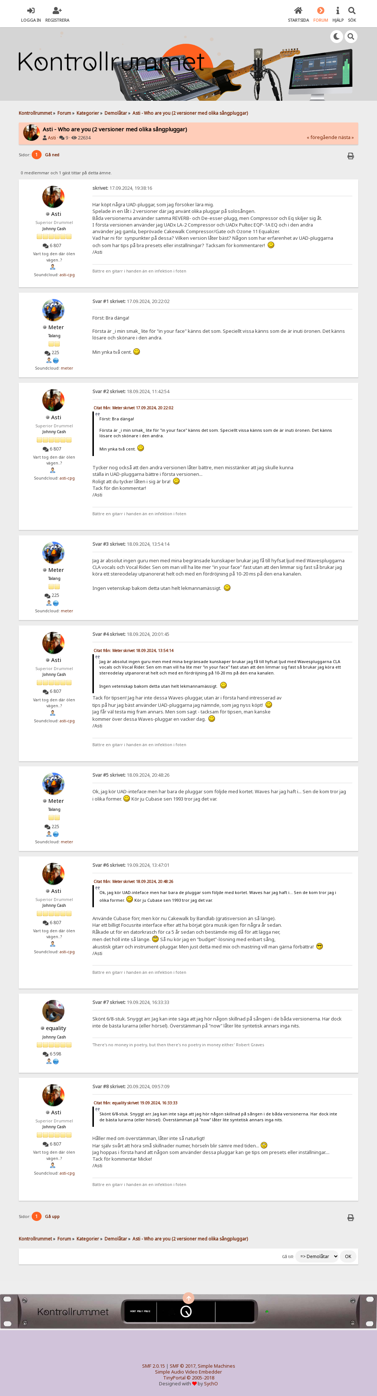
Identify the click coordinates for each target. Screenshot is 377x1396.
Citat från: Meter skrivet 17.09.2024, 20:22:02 (133, 407)
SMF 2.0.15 (153, 1366)
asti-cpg (67, 274)
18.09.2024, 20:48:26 (130, 775)
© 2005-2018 (200, 1378)
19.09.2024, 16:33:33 (130, 1002)
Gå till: (288, 1256)
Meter (56, 327)
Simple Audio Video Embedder (188, 1372)
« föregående (322, 137)
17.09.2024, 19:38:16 (122, 188)
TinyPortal (174, 1378)
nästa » (346, 137)
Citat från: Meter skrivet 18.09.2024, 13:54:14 (133, 650)
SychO (211, 1384)
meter (67, 368)
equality (56, 1028)
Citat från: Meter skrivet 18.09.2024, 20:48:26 (133, 881)
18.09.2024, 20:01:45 (130, 634)
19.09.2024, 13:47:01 (130, 865)
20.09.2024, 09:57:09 (130, 1086)
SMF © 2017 (182, 1366)
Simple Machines (216, 1366)
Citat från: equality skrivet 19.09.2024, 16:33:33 (135, 1102)
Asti (52, 138)
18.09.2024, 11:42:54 (130, 391)
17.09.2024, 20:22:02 (130, 301)
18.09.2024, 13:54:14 (130, 544)
